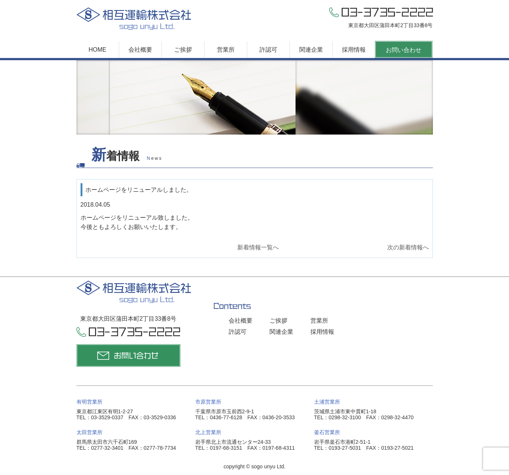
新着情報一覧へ (258, 247)
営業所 (226, 49)
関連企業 (311, 49)
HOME (98, 49)
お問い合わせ (403, 50)
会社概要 (140, 49)
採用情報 (354, 49)
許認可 (268, 49)
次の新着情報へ (408, 247)
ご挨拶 (183, 49)
